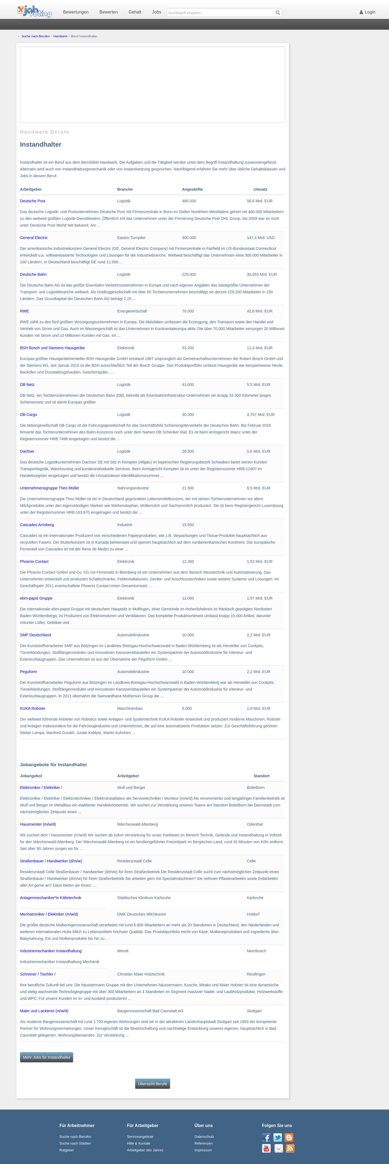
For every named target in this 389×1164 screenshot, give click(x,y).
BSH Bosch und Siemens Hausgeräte (52, 348)
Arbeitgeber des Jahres (145, 1150)
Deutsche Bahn (33, 274)
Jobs (156, 12)
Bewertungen (76, 12)
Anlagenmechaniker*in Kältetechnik (50, 898)
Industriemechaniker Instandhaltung (51, 951)
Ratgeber (66, 1150)
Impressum (203, 1150)
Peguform (28, 672)
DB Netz (27, 384)
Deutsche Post (32, 201)
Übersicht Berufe (152, 1084)
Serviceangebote (140, 1137)
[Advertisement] (153, 85)
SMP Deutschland (35, 635)
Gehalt (135, 12)
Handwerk (60, 36)
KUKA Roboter (32, 708)
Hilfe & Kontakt (138, 1143)
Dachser (27, 451)
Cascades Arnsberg (37, 525)
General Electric (34, 238)
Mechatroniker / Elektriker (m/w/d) (49, 914)
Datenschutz (204, 1137)
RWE (24, 311)
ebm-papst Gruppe (36, 598)
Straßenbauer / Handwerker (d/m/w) (51, 861)
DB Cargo (28, 414)
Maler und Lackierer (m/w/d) (44, 1011)
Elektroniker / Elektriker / (41, 787)
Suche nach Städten (75, 1143)
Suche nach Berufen (36, 36)
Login (368, 12)
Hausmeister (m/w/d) (38, 824)
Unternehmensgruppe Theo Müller (49, 488)
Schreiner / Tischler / (37, 974)
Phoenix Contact (34, 561)
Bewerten (108, 12)
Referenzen (203, 1143)
